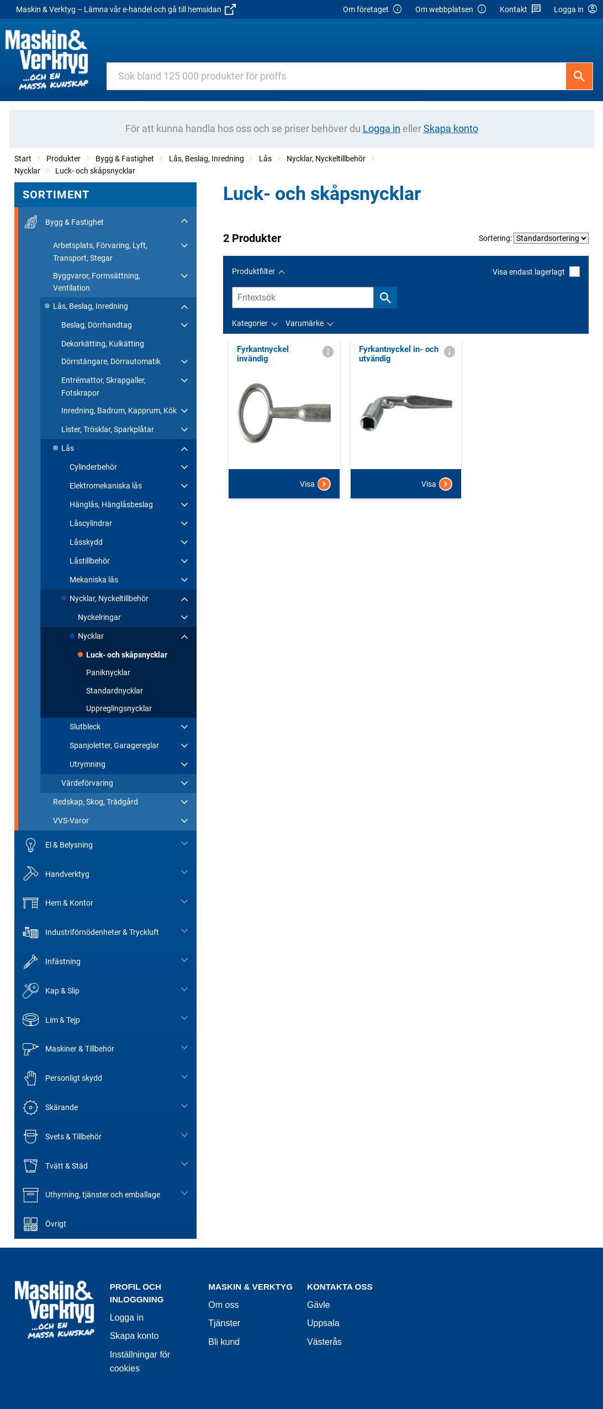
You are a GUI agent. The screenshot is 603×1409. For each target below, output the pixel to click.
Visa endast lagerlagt (536, 271)
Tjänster (224, 1323)
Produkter (63, 158)
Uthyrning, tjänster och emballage (91, 1195)
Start (22, 158)
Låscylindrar (91, 523)
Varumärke (304, 323)
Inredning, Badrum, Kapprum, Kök (119, 410)
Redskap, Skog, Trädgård (95, 801)
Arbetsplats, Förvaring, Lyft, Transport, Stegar (100, 251)
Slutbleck (85, 726)
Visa (315, 484)
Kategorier (250, 323)
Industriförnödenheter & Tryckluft (91, 932)
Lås (265, 158)
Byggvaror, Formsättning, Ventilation (96, 281)
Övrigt (44, 1224)
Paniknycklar (108, 672)
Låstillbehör (90, 560)
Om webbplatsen (451, 9)
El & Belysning (58, 845)
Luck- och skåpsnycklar (95, 170)
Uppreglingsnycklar (119, 708)
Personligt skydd (62, 1078)
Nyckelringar (99, 617)
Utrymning (87, 764)
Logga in (127, 1317)
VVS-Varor (71, 820)
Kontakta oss (340, 1286)
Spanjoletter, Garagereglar (114, 745)
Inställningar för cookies (140, 1362)
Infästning (52, 962)
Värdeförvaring (87, 783)
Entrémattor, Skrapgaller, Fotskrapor (103, 386)
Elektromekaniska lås (106, 485)
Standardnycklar (114, 690)
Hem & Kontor (58, 903)
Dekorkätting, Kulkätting (102, 343)
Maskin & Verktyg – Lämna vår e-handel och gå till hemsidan (126, 9)
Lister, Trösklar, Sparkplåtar (107, 429)
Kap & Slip (51, 991)
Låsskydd (86, 542)
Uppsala (323, 1323)
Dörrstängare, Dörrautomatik (111, 361)
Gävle (318, 1305)
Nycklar (27, 170)
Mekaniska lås (94, 579)
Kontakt (520, 9)
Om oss (223, 1305)
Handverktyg (56, 874)
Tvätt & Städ (55, 1166)
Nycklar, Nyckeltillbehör (326, 158)
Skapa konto (134, 1335)
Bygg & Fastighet (125, 158)
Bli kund (224, 1342)
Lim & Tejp (51, 1020)
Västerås (324, 1342)
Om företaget (373, 9)
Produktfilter (253, 271)
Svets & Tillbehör (62, 1137)
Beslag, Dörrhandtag (96, 324)
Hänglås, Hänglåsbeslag (111, 504)
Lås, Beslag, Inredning (206, 158)
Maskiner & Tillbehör (68, 1049)
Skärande (50, 1108)
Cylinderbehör (93, 466)
